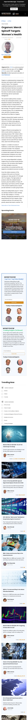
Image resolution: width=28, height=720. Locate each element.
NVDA (16, 458)
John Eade (10, 708)
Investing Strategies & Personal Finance (13, 414)
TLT (18, 458)
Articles (5, 390)
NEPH (24, 603)
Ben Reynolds (11, 563)
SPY (22, 676)
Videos (5, 393)
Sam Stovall (10, 527)
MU (24, 458)
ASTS (24, 495)
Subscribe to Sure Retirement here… (10, 205)
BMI (24, 567)
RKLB (20, 495)
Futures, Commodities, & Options (11, 411)
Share (3, 21)
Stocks (5, 420)
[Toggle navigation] (25, 14)
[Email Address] (14, 299)
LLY (14, 458)
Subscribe (14, 302)
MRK (3, 71)
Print (9, 21)
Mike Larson (10, 454)
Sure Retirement (5, 75)
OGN (9, 39)
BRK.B (22, 458)
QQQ (21, 676)
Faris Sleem (10, 599)
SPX (24, 531)
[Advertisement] (14, 256)
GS (24, 712)
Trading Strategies (8, 423)
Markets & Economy (8, 417)
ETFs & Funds (7, 404)
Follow (7, 57)
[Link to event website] (14, 226)
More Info (14, 9)
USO (22, 495)
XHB (20, 458)
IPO (24, 676)
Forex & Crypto (7, 408)
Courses (6, 397)
